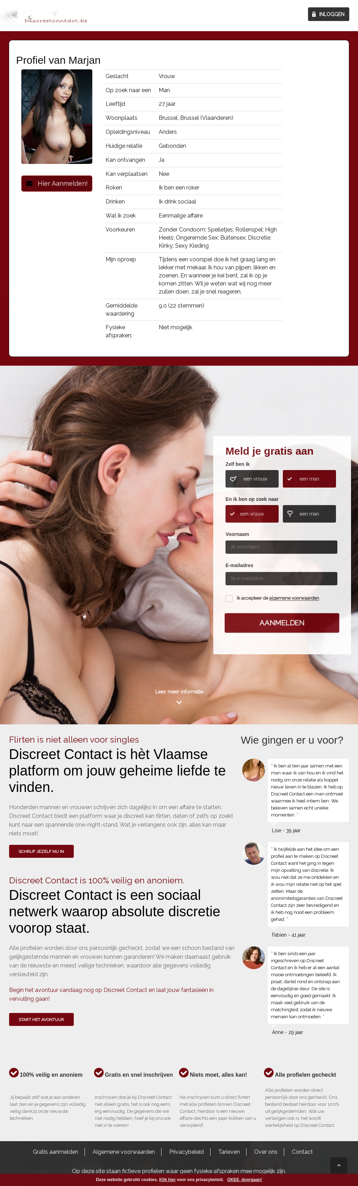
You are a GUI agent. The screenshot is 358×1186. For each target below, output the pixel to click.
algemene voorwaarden (294, 598)
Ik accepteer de (278, 598)
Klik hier (167, 1179)
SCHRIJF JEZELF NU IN (41, 851)
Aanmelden (282, 623)
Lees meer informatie (179, 691)
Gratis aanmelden (55, 1152)
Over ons (266, 1152)
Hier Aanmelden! (57, 183)
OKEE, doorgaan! (244, 1179)
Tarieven (229, 1152)
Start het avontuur (41, 1019)
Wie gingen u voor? (39, 545)
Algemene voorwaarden (124, 1152)
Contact (302, 1152)
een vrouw (255, 479)
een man (309, 479)
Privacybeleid (186, 1152)
